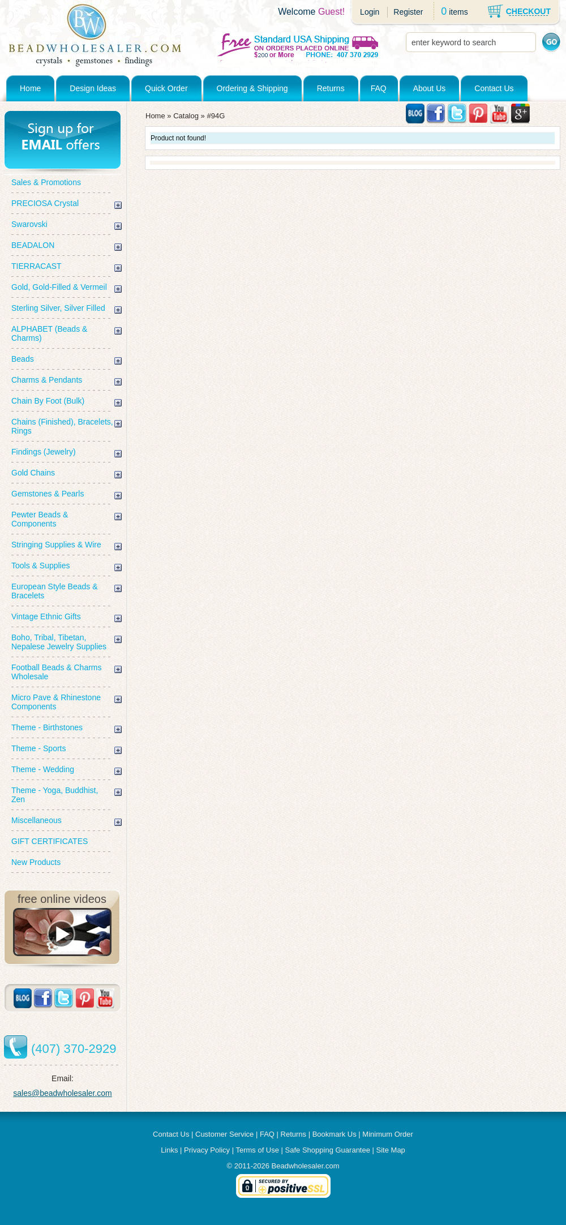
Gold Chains (33, 472)
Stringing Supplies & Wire (56, 544)
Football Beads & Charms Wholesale (56, 672)
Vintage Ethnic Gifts (46, 616)
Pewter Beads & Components (39, 519)
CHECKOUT (528, 11)
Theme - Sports (38, 748)
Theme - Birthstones (47, 727)
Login (369, 11)
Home (30, 88)
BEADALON (32, 245)
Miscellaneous (36, 820)
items (458, 11)
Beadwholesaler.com (306, 1166)
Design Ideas (93, 88)
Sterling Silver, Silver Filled (58, 307)
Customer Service (224, 1134)
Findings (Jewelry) (43, 451)
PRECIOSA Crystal (45, 203)
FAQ (379, 88)
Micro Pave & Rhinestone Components (56, 702)
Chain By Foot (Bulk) (47, 400)
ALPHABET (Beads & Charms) (49, 333)
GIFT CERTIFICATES (49, 841)
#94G (216, 116)
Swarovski (29, 224)
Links (169, 1150)
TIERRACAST (36, 266)
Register (408, 11)
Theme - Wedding (42, 769)
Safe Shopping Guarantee (327, 1150)
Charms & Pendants (46, 379)
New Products (36, 862)
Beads (22, 358)
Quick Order (166, 88)
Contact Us (493, 88)
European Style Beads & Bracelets (54, 591)
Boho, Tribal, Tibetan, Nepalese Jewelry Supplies (58, 642)
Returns (331, 88)
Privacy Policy (207, 1150)
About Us (429, 88)
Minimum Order (387, 1134)
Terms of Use (257, 1150)
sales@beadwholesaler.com (62, 1093)
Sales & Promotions (46, 182)
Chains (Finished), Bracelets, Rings (62, 426)
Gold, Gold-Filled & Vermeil (59, 287)
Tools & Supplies (40, 565)
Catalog (186, 116)
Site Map (390, 1150)
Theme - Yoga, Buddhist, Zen (54, 795)
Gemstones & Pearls (47, 493)
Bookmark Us (334, 1134)
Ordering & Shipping (252, 88)
